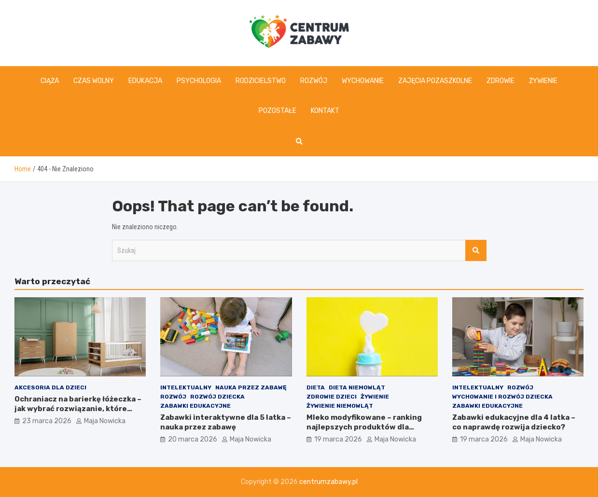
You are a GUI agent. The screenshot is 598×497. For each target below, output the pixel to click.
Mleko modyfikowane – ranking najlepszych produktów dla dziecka (364, 427)
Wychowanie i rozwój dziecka (502, 396)
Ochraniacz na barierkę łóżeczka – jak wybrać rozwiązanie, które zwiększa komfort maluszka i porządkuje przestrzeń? (77, 413)
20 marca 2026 (192, 439)
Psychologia (199, 81)
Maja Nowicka (104, 421)
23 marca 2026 (46, 421)
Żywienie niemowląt (339, 405)
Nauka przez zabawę (251, 387)
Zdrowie (501, 81)
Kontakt (325, 111)
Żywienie (543, 81)
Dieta (315, 387)
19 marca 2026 (338, 439)
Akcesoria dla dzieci (50, 387)
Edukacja (145, 81)
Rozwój (313, 81)
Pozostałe (277, 111)
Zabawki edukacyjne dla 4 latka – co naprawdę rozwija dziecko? (513, 422)
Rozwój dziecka (217, 396)
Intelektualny (185, 387)
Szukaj (476, 250)
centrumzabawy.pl (328, 482)
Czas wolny (93, 81)
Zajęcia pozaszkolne (435, 81)
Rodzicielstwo (261, 81)
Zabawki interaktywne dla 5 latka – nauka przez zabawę (225, 422)
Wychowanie (363, 81)
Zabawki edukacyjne (195, 405)
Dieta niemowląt (357, 387)
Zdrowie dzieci (331, 396)
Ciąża (50, 81)
